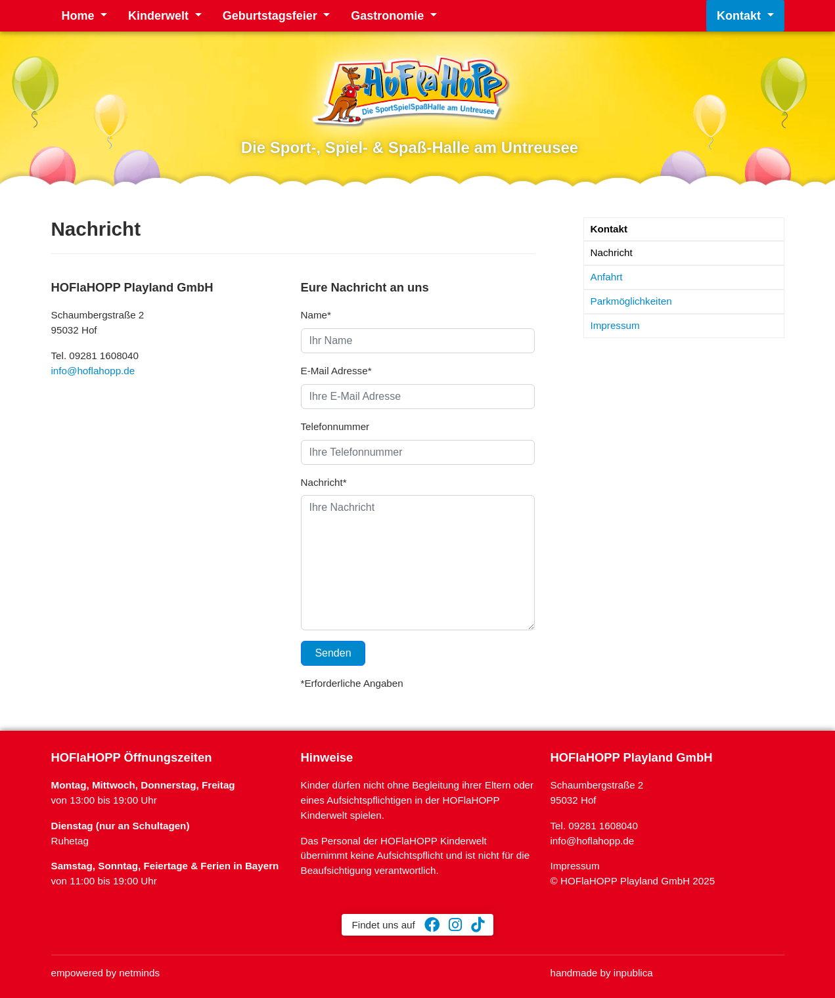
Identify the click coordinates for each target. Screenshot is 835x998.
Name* (316, 314)
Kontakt (609, 228)
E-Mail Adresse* (336, 370)
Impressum (615, 325)
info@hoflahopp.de (93, 370)
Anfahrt (607, 276)
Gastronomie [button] (389, 15)
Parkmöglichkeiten (631, 301)
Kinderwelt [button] (160, 15)
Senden (333, 653)
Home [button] (80, 15)
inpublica (633, 972)
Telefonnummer (335, 426)
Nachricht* (324, 482)
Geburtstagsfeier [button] (272, 15)
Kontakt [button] (740, 15)
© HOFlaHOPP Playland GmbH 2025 (633, 880)
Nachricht (612, 252)
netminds (139, 972)
